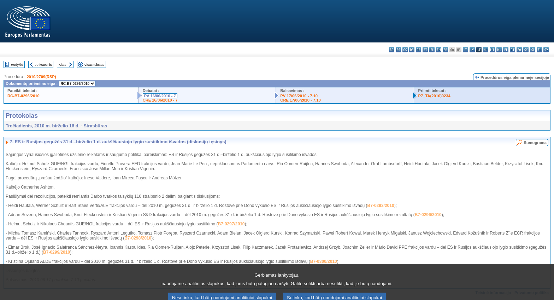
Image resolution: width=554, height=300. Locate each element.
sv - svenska (546, 49)
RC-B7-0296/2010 (23, 96)
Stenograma (535, 142)
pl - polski (505, 49)
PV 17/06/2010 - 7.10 (299, 96)
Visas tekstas (94, 65)
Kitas (62, 65)
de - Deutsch (418, 49)
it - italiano (465, 49)
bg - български (391, 49)
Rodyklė (17, 65)
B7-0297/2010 (231, 223)
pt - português (512, 49)
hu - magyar (485, 49)
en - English (438, 49)
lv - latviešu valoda (472, 49)
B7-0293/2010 (380, 205)
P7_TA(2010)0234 (434, 96)
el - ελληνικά (432, 49)
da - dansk (411, 49)
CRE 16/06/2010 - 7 (160, 100)
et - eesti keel (425, 49)
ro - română (519, 49)
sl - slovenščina (532, 49)
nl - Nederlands (499, 49)
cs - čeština (405, 49)
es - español (398, 49)
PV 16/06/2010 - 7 (160, 96)
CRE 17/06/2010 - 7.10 (300, 100)
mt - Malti (492, 49)
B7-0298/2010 (137, 238)
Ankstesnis (43, 65)
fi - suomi (539, 49)
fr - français (445, 49)
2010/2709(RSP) (41, 77)
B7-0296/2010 (428, 214)
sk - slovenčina (526, 49)
